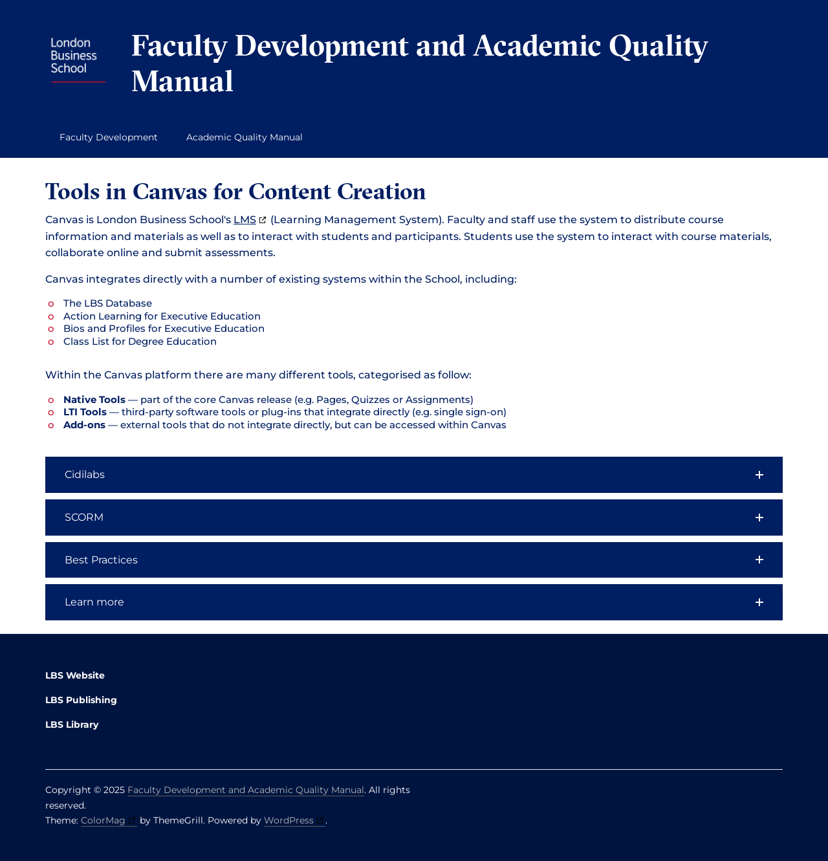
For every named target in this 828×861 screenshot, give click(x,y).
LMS (245, 219)
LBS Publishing (81, 700)
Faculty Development (109, 137)
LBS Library (71, 724)
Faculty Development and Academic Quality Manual (419, 63)
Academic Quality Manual (244, 137)
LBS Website (75, 675)
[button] (414, 475)
